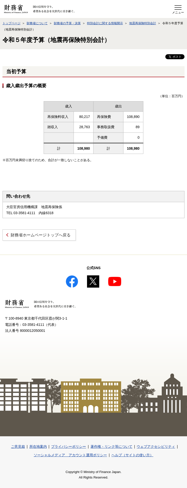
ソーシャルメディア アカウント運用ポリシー (70, 455)
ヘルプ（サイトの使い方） (132, 455)
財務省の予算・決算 (67, 23)
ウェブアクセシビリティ (156, 447)
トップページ (11, 23)
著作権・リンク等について (111, 447)
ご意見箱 (18, 447)
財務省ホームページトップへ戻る (41, 235)
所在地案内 (38, 447)
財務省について (37, 23)
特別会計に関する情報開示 (105, 23)
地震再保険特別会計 (142, 23)
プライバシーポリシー (68, 447)
